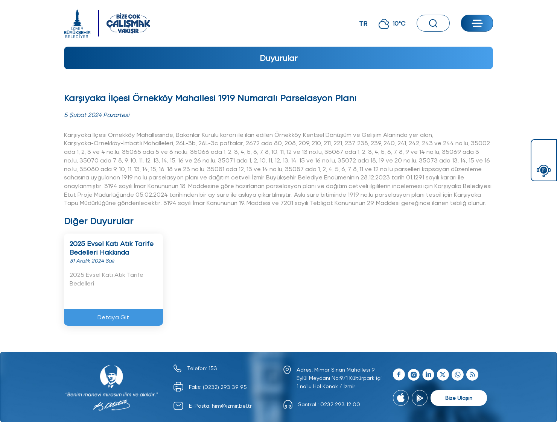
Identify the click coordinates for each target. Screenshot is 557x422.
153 (212, 368)
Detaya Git (113, 317)
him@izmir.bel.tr (232, 405)
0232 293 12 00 (340, 404)
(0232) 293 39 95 (225, 386)
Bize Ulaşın (458, 397)
